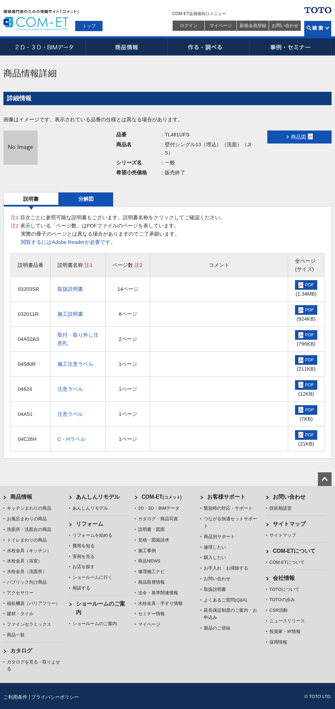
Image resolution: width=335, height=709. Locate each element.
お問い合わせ (285, 25)
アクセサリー (20, 592)
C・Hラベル (71, 439)
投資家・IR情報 (284, 631)
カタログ (21, 651)
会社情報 (284, 578)
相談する (81, 587)
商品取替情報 (151, 582)
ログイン (189, 25)
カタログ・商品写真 (158, 518)
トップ (89, 25)
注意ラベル (70, 389)
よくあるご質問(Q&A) (225, 599)
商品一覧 (16, 634)
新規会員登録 (253, 25)
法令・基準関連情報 (158, 592)
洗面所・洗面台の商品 (29, 529)
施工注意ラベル (75, 364)
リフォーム (89, 524)
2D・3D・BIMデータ (44, 46)
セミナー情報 (151, 613)
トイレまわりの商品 (27, 540)
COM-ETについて (294, 551)
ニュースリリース (287, 620)
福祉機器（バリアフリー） (33, 603)
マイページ (221, 25)
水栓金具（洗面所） (27, 571)
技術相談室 (280, 508)
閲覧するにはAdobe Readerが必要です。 (68, 242)
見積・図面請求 (153, 540)
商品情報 (126, 46)
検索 (317, 28)
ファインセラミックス (29, 624)
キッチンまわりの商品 (29, 508)
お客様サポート (226, 497)
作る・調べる (209, 46)
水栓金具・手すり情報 (160, 603)
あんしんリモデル (98, 497)
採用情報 (278, 642)
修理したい (215, 547)
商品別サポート (219, 536)
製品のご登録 (217, 628)
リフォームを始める (92, 535)
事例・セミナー (291, 46)
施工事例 (147, 550)
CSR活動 (278, 610)
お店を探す (83, 566)
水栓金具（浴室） (24, 560)
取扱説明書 (70, 289)
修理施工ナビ (151, 571)
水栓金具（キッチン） (29, 550)
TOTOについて (284, 589)
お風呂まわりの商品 (27, 518)
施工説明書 (70, 314)
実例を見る (83, 556)
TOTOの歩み (282, 599)
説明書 (31, 199)
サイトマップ (289, 524)
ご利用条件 (15, 697)
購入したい (215, 557)
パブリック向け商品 (27, 582)
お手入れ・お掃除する (226, 568)
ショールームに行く (92, 577)
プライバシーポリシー (55, 697)
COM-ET (162, 497)
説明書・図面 (151, 529)
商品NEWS (149, 560)
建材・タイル (20, 613)
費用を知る (83, 545)
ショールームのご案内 (94, 623)
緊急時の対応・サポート (228, 508)
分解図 (86, 199)
